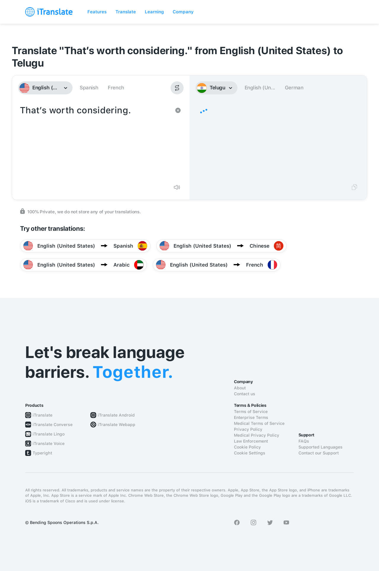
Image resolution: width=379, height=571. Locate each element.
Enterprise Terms (251, 417)
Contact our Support (318, 453)
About (240, 387)
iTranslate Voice (49, 443)
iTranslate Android (116, 415)
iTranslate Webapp (116, 424)
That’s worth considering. (95, 141)
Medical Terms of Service (259, 423)
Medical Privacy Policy (256, 435)
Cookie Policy (247, 447)
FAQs (303, 441)
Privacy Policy (248, 429)
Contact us (244, 393)
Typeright (42, 453)
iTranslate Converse (53, 424)
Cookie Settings (249, 453)
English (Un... (260, 88)
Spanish (89, 88)
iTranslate (42, 415)
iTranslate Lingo (49, 434)
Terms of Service (251, 411)
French (116, 88)
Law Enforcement (251, 441)
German (294, 88)
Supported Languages (320, 447)
